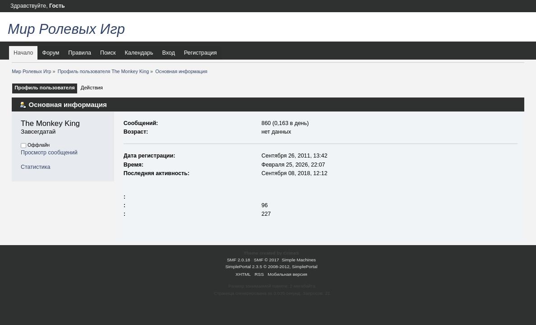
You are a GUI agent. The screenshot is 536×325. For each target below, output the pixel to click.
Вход (168, 53)
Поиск (108, 53)
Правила (79, 53)
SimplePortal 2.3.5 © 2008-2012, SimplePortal (271, 266)
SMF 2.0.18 (238, 259)
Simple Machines (299, 259)
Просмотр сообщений (49, 152)
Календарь (139, 53)
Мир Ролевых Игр (66, 29)
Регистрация (200, 53)
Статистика (36, 167)
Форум (50, 53)
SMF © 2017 (266, 259)
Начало (23, 53)
